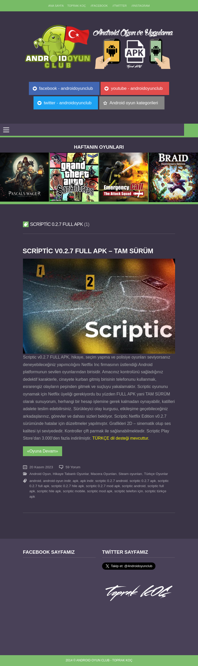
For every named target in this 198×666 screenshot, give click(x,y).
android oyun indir (57, 481)
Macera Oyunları (104, 474)
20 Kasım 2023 (41, 467)
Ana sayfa (56, 5)
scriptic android (133, 486)
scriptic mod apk (99, 491)
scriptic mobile (74, 491)
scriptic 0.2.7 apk (143, 481)
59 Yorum (72, 467)
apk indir (86, 481)
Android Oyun (40, 474)
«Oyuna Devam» (42, 451)
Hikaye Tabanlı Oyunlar (71, 474)
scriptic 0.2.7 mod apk (103, 486)
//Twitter (120, 5)
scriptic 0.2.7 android (111, 481)
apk (75, 481)
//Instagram (140, 5)
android (35, 481)
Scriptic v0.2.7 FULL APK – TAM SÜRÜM (88, 251)
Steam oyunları (130, 474)
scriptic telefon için (128, 491)
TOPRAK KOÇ (76, 5)
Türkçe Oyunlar (156, 474)
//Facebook (99, 5)
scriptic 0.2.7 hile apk (67, 486)
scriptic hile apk (49, 491)
